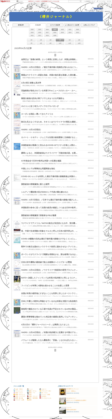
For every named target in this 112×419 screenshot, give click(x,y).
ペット (30, 389)
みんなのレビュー (71, 398)
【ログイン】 (99, 10)
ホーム (11, 10)
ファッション (18, 391)
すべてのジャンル (45, 398)
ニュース (68, 407)
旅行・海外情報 (32, 398)
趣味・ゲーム (31, 391)
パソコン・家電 (44, 394)
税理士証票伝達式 (71, 409)
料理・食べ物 (18, 398)
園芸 (29, 400)
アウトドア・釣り (45, 391)
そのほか (21, 1)
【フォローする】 (90, 10)
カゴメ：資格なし (71, 391)
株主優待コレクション (72, 389)
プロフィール (21, 10)
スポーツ (42, 389)
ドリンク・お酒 (18, 400)
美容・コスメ (18, 392)
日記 (15, 10)
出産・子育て (18, 389)
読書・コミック (32, 396)
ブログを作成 (102, 1)
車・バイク (43, 392)
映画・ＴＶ (31, 392)
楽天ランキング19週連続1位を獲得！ (76, 400)
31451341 (97, 8)
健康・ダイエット (19, 394)
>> (89, 1)
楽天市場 (109, 1)
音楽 (29, 394)
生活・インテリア (19, 396)
